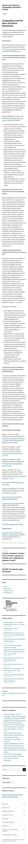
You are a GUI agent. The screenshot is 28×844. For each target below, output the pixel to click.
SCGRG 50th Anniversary (9, 835)
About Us (5, 804)
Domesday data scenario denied (10, 503)
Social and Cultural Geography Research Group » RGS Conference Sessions (14, 756)
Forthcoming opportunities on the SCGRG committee (12, 739)
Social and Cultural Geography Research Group (11, 7)
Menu (4, 13)
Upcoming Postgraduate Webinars (14, 674)
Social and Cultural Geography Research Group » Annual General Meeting (14, 735)
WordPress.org (8, 593)
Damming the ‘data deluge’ (10, 497)
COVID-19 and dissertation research (10, 830)
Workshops (5, 826)
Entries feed (7, 588)
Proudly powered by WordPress (9, 841)
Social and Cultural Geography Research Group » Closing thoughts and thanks (14, 725)
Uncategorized (21, 542)
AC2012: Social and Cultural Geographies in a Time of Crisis (14, 729)
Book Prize (5, 818)
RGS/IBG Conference (8, 811)
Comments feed (8, 590)
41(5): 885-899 (9, 493)
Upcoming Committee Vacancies (13, 664)
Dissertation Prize (7, 815)
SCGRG (6, 542)
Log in (5, 586)
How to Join (5, 807)
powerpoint (11, 49)
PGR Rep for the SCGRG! (11, 628)
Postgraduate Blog (7, 822)
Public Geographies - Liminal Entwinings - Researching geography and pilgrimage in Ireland (15, 716)
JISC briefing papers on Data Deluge (12, 524)
